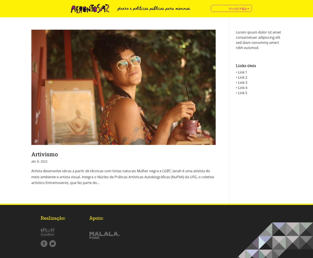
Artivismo (44, 154)
